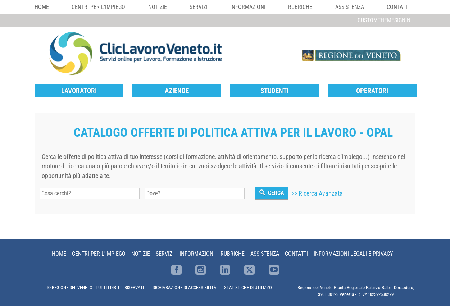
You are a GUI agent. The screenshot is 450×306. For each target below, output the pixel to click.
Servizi (199, 7)
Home (42, 7)
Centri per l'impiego (98, 7)
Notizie (157, 7)
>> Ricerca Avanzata (317, 193)
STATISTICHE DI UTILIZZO (248, 287)
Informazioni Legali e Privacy (353, 253)
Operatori (372, 91)
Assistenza (349, 7)
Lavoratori (79, 91)
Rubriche (300, 7)
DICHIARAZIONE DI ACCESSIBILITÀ (185, 287)
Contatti (398, 7)
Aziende (177, 91)
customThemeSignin (384, 20)
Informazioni (247, 7)
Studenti (274, 91)
